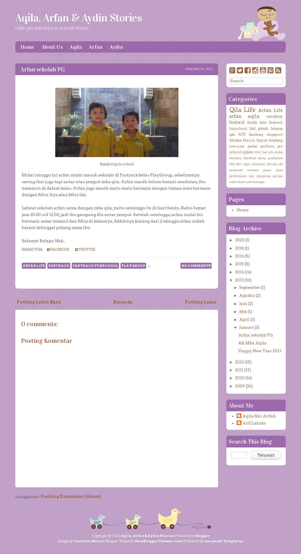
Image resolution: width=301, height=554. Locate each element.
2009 (240, 386)
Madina (235, 140)
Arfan (96, 47)
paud (279, 170)
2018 (239, 248)
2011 (239, 370)
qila (232, 134)
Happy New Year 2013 (259, 351)
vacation (274, 116)
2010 (239, 378)
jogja (246, 164)
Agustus (247, 295)
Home (27, 47)
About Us (52, 47)
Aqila (76, 47)
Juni (243, 304)
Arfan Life (34, 266)
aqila (254, 116)
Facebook (58, 249)
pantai (252, 146)
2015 (239, 264)
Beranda (123, 302)
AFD (241, 134)
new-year (237, 146)
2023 (239, 240)
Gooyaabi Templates (223, 541)
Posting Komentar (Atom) (71, 496)
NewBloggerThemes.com (158, 541)
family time (257, 122)
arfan (235, 116)
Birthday (235, 158)
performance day (241, 176)
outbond (252, 170)
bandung (256, 134)
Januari (246, 327)
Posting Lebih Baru (39, 302)
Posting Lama (201, 302)
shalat (241, 181)
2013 (257, 152)
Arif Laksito (254, 423)
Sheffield (249, 158)
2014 (239, 272)
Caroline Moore (88, 541)
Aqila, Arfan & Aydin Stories (78, 17)
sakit (232, 181)
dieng (262, 158)
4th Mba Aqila (252, 343)
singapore (275, 134)
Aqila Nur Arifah (259, 416)
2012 (239, 362)
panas (267, 170)
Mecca (249, 140)
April (244, 319)
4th (270, 152)
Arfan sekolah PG (43, 69)
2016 (239, 256)
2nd (264, 152)
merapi (272, 164)
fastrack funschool (95, 266)
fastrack (58, 266)
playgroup (133, 266)
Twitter (85, 249)
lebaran (277, 129)
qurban (278, 176)
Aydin (116, 47)
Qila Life (242, 109)
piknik (263, 129)
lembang (276, 140)
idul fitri (235, 164)
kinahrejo (258, 164)
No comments (196, 266)
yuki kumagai (255, 181)
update (247, 152)
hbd (252, 129)
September (249, 287)
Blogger (202, 536)
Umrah (261, 140)
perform (267, 146)
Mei (243, 311)
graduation (275, 158)
